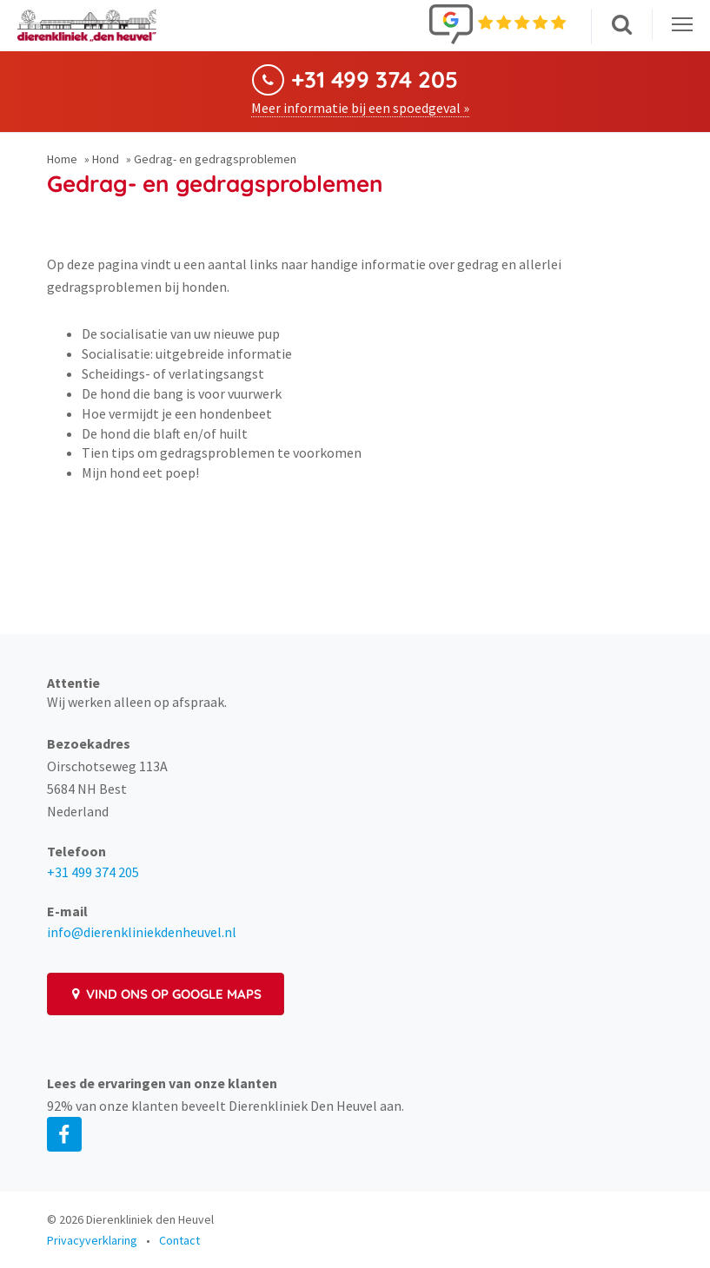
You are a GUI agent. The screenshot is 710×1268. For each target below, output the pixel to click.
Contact (179, 1240)
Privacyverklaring (92, 1240)
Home (62, 159)
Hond (105, 159)
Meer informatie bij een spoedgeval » (360, 107)
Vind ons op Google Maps (166, 994)
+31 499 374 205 (374, 80)
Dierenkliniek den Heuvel (150, 1219)
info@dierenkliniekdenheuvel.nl (141, 932)
